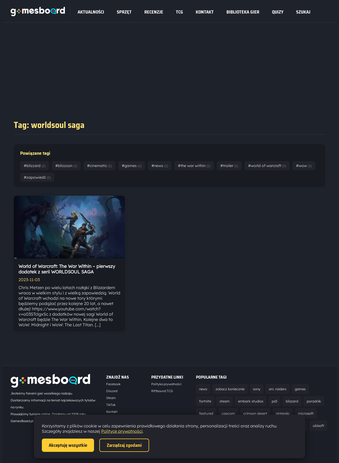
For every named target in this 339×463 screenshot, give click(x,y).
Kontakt (205, 12)
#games (131, 165)
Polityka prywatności (166, 384)
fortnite (205, 401)
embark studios (250, 401)
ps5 (274, 401)
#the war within (194, 165)
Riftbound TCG (162, 391)
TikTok (110, 405)
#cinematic (99, 165)
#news (159, 165)
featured (206, 413)
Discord (111, 391)
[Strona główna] (38, 14)
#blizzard (34, 165)
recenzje (153, 12)
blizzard (292, 401)
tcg (179, 12)
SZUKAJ (303, 12)
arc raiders (277, 389)
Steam (111, 398)
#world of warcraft (267, 165)
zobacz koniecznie (230, 389)
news (203, 389)
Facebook (113, 384)
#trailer (229, 165)
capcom (228, 413)
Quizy (277, 12)
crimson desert (255, 413)
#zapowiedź (37, 177)
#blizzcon (66, 165)
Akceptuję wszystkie (68, 445)
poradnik (314, 401)
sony (256, 389)
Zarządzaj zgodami (124, 445)
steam (225, 401)
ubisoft (318, 425)
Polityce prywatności (121, 431)
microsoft (306, 413)
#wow (304, 165)
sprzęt (124, 12)
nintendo (282, 413)
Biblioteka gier (242, 12)
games (300, 389)
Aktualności (91, 12)
